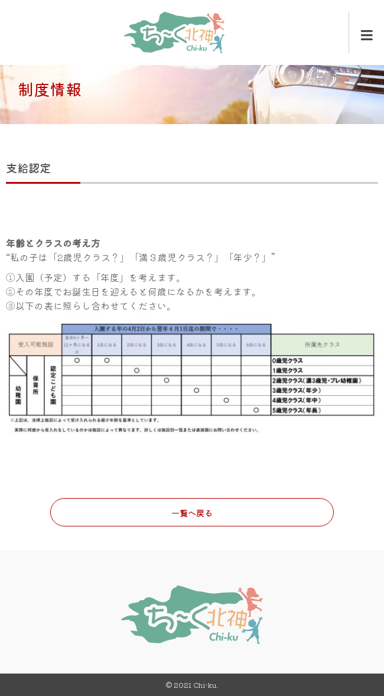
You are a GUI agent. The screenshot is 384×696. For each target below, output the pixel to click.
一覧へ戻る (192, 512)
